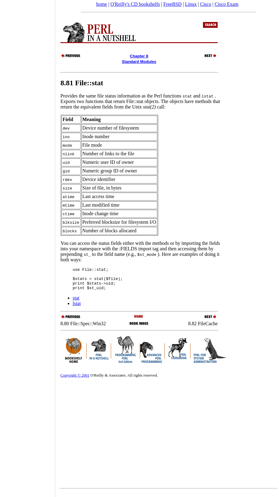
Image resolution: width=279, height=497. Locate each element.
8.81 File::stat (81, 83)
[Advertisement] (27, 246)
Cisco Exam (226, 4)
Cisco (205, 4)
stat (76, 302)
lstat (77, 308)
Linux (191, 4)
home (101, 4)
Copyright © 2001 (74, 379)
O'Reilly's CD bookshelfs (135, 4)
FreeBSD (172, 4)
